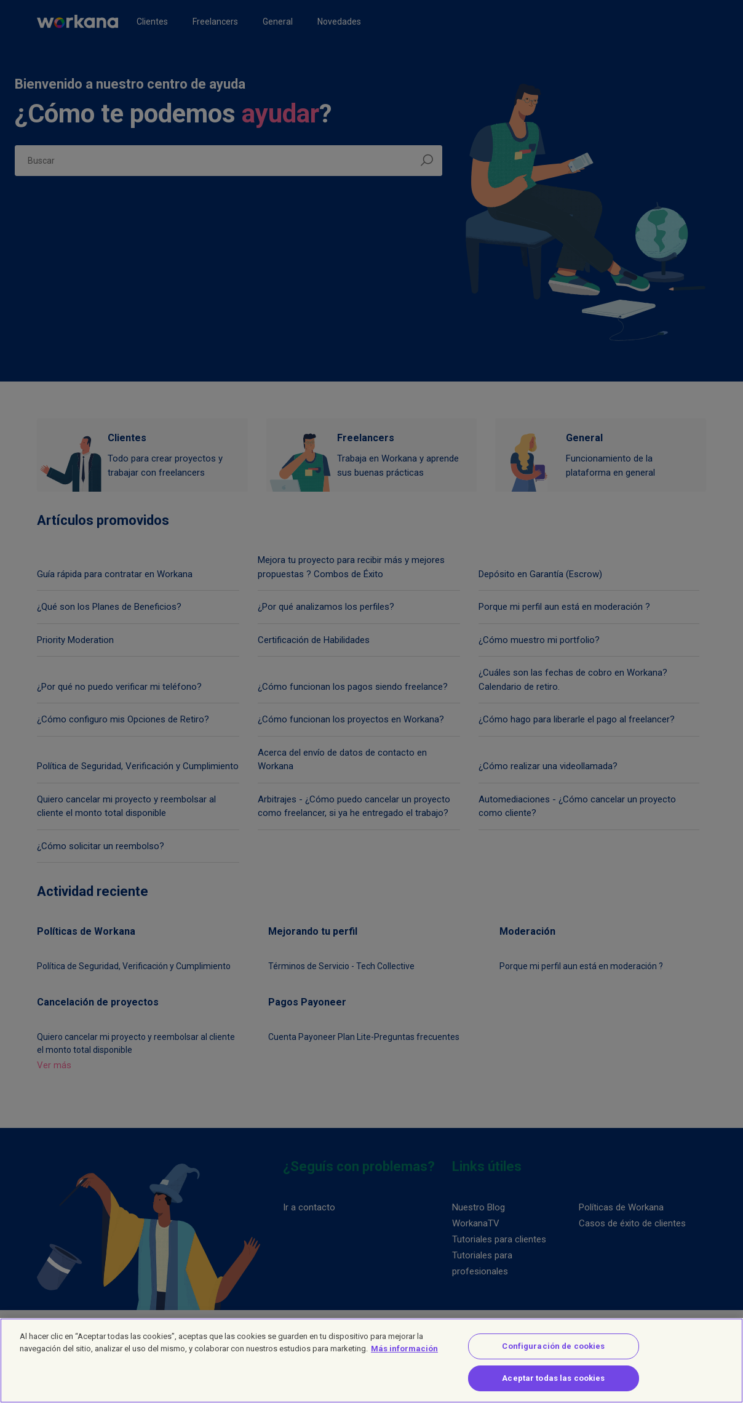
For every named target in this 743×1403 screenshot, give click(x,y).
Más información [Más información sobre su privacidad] (404, 1356)
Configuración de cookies (553, 1354)
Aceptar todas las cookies (553, 1385)
